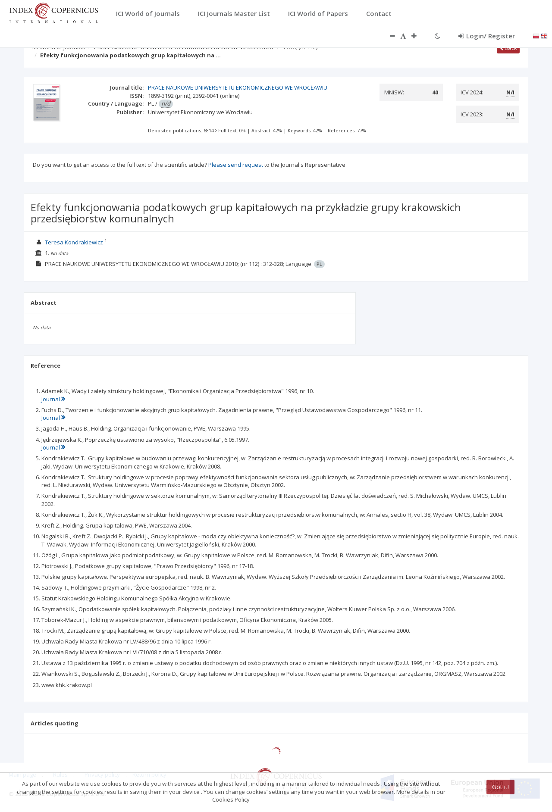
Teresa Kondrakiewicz (74, 242)
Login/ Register (486, 35)
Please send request (235, 165)
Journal (53, 399)
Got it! (500, 787)
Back (508, 48)
